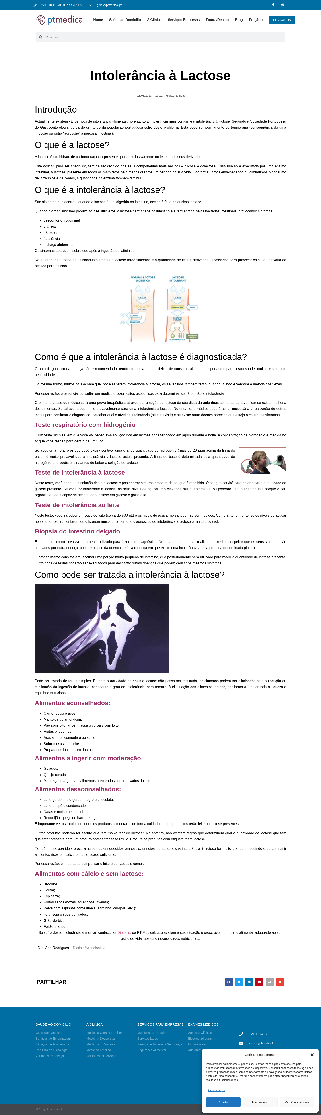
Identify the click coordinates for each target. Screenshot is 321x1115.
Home (98, 20)
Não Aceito (260, 1102)
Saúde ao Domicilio (125, 20)
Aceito (223, 1102)
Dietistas (124, 932)
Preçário (256, 20)
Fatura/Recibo (217, 20)
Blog (239, 20)
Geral (169, 95)
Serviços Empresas (184, 20)
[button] (312, 1055)
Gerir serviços (216, 1090)
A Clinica (154, 20)
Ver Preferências (297, 1102)
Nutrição (180, 95)
